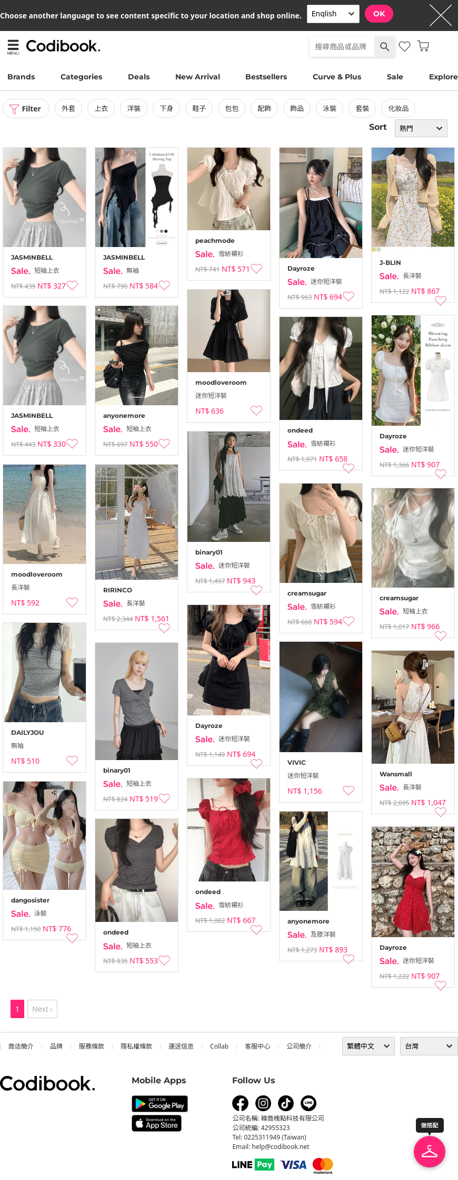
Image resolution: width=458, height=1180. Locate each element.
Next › (42, 1009)
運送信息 (181, 1046)
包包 (233, 108)
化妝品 (399, 108)
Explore (443, 76)
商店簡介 (21, 1046)
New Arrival (197, 76)
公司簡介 (299, 1046)
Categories (81, 76)
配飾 (265, 108)
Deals (139, 76)
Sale (395, 76)
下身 (167, 108)
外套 (69, 108)
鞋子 (200, 108)
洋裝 (135, 108)
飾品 (298, 108)
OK (379, 13)
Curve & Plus (337, 76)
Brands (21, 76)
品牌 (56, 1046)
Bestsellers (266, 76)
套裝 (363, 108)
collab (219, 1046)
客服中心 (257, 1046)
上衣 (102, 108)
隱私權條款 (136, 1046)
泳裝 (330, 108)
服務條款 (91, 1046)
